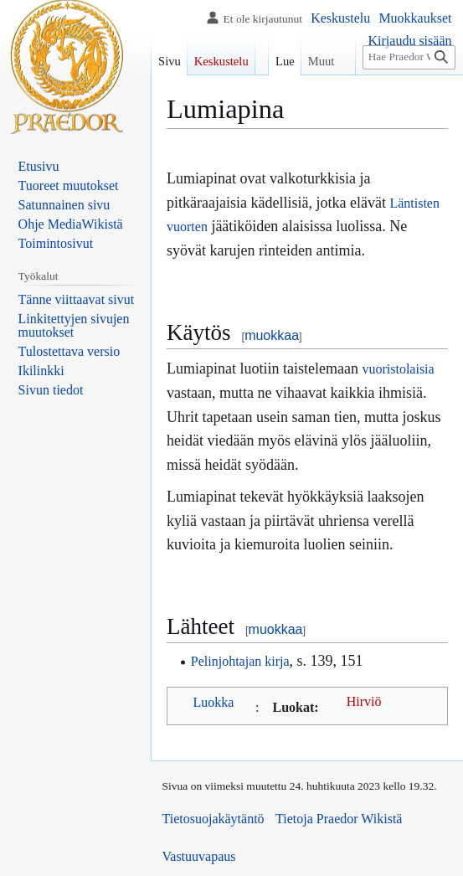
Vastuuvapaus (199, 856)
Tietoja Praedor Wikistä (338, 819)
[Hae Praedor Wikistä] (409, 57)
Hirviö (364, 701)
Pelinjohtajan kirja (240, 661)
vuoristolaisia (398, 369)
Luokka (213, 702)
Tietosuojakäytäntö (213, 819)
